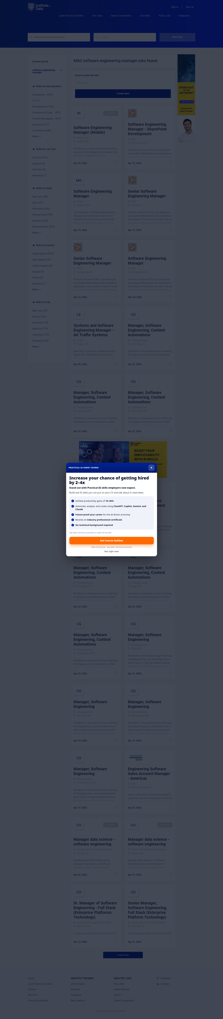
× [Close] (151, 467)
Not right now (111, 551)
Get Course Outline (111, 540)
